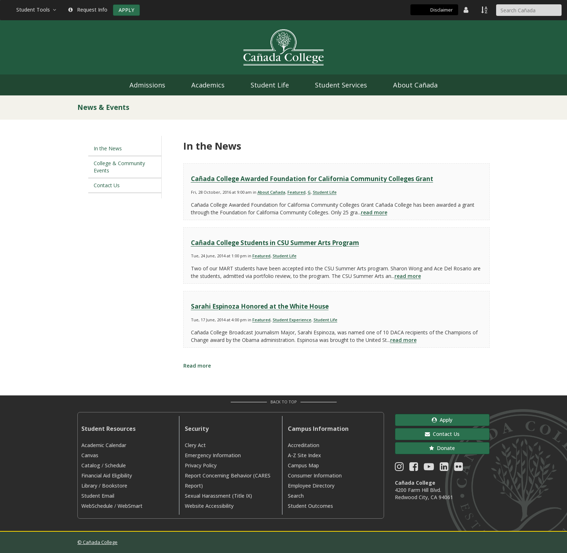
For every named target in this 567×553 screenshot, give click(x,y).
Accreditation (303, 445)
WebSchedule (97, 505)
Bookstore (114, 485)
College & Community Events (119, 167)
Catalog (90, 465)
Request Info (87, 9)
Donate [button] (442, 448)
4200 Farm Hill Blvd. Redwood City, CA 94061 (424, 493)
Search (296, 495)
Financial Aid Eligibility (106, 475)
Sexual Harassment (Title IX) (218, 495)
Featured (296, 192)
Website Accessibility (209, 505)
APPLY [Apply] (126, 10)
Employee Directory (311, 485)
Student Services (341, 85)
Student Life (270, 85)
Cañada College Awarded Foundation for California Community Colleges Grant (312, 179)
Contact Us (107, 185)
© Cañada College (97, 542)
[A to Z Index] (485, 9)
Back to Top (283, 401)
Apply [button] (442, 419)
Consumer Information (315, 475)
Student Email (97, 495)
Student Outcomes (310, 505)
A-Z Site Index (304, 455)
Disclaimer (441, 10)
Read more (197, 365)
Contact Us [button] (442, 433)
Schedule (115, 465)
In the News (108, 148)
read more (374, 212)
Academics (208, 85)
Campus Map (303, 465)
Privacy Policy (201, 465)
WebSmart (130, 505)
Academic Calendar (103, 445)
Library (89, 485)
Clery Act (195, 445)
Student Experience (292, 319)
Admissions (147, 85)
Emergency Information (213, 455)
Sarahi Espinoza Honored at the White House (260, 306)
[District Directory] (467, 9)
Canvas (89, 455)
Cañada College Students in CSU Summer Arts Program (275, 243)
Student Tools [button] (36, 9)
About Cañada (415, 85)
